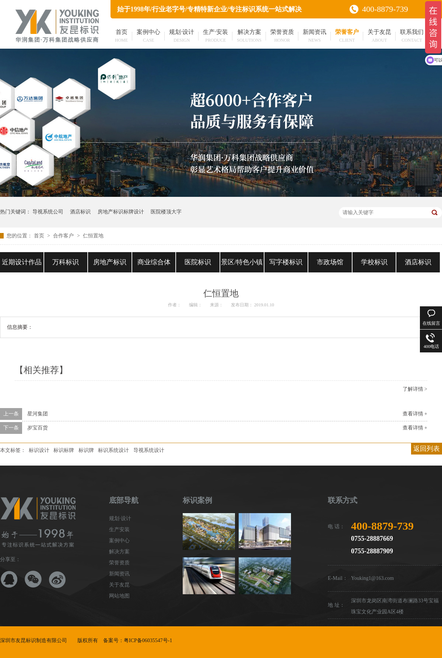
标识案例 (197, 500)
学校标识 (374, 262)
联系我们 (412, 36)
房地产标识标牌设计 (121, 212)
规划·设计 (181, 36)
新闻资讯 (314, 36)
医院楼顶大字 (166, 212)
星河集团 (37, 414)
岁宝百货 (37, 428)
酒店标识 (80, 212)
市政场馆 (330, 262)
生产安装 (119, 529)
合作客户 (64, 236)
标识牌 (86, 450)
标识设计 (39, 450)
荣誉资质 (282, 36)
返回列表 (426, 448)
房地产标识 (109, 262)
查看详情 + (415, 414)
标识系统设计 (113, 450)
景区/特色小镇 (242, 262)
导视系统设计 (148, 450)
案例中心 (148, 36)
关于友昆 (379, 36)
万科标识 (65, 262)
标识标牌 (63, 450)
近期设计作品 (22, 262)
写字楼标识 (285, 262)
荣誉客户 (347, 36)
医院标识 (198, 262)
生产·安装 (215, 36)
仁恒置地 (93, 236)
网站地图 (119, 596)
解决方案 (249, 36)
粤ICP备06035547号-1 (148, 640)
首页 (121, 36)
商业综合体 (154, 262)
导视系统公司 (47, 212)
